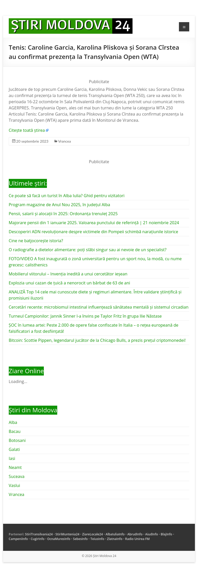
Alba (13, 422)
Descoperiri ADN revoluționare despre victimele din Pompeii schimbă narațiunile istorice (93, 231)
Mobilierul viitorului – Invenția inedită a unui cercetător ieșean (68, 274)
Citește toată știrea (27, 130)
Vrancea (64, 141)
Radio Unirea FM (137, 539)
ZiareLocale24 (92, 534)
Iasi (12, 458)
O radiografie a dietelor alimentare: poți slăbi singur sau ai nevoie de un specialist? (88, 249)
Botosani (17, 440)
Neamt (15, 467)
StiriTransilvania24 (39, 534)
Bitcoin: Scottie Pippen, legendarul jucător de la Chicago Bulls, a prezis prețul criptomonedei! (97, 340)
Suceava (16, 476)
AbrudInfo (135, 534)
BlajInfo (166, 534)
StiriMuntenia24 (67, 534)
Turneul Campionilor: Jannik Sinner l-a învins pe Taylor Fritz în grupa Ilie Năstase (85, 316)
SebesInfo (80, 539)
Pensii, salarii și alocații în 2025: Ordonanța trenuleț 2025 (63, 213)
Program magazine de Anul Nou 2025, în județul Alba (59, 204)
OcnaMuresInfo (58, 539)
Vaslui (14, 485)
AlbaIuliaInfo (115, 534)
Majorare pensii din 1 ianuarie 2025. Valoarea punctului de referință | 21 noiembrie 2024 (94, 222)
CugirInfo (37, 539)
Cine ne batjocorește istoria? (36, 240)
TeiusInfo (97, 539)
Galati (14, 449)
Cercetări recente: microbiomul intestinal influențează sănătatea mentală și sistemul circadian (98, 307)
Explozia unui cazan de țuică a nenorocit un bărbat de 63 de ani (69, 283)
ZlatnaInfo (114, 539)
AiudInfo (151, 534)
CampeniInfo (18, 539)
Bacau (15, 431)
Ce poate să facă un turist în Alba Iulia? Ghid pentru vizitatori (67, 195)
